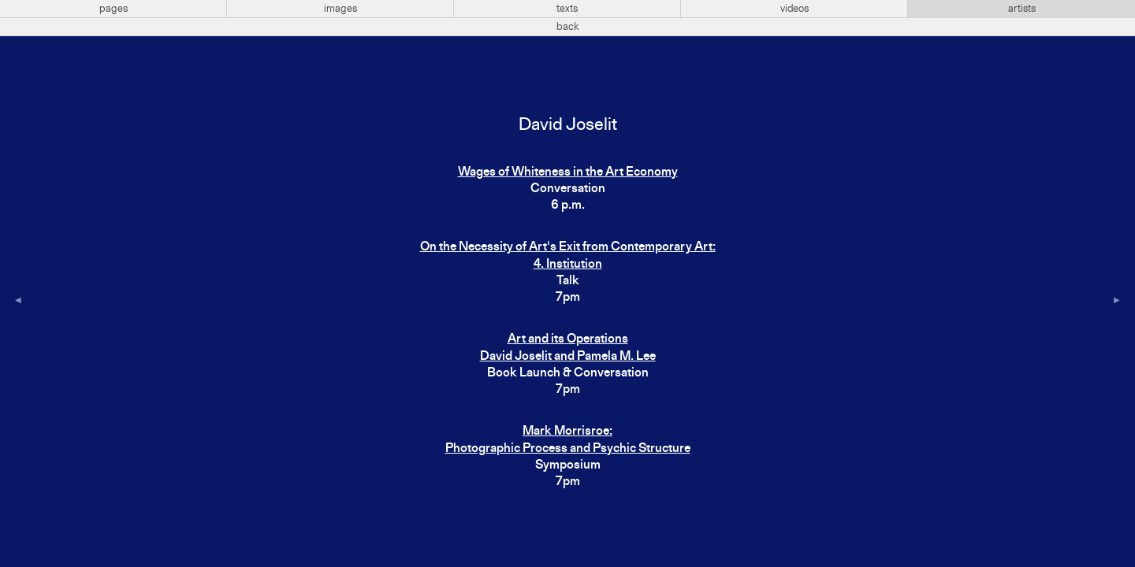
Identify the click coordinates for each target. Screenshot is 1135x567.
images (340, 8)
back (567, 26)
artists (1022, 8)
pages (113, 8)
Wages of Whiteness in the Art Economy (568, 172)
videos (794, 8)
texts (567, 8)
